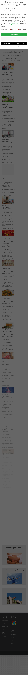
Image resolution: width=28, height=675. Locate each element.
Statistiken (12, 28)
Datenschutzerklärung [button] (14, 45)
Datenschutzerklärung (14, 22)
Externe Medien (21, 28)
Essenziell (4, 28)
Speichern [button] (14, 38)
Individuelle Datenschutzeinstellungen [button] (14, 42)
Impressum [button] (20, 45)
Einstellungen (14, 23)
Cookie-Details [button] (8, 45)
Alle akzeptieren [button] (14, 33)
